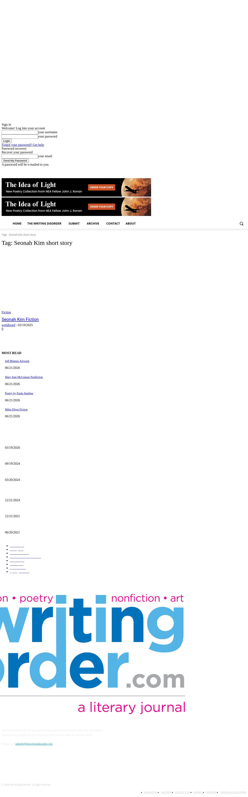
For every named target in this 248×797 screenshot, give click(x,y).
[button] (241, 223)
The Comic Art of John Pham (22, 493)
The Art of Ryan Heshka (19, 525)
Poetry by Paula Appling (19, 393)
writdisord (8, 325)
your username (47, 132)
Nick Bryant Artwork (17, 509)
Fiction (6, 312)
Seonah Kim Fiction (20, 319)
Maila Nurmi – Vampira (18, 473)
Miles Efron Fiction (16, 409)
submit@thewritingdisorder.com (34, 743)
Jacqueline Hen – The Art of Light (24, 440)
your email (45, 156)
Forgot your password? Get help (23, 145)
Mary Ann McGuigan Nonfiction (24, 377)
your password (47, 136)
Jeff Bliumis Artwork (17, 361)
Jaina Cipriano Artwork (18, 457)
